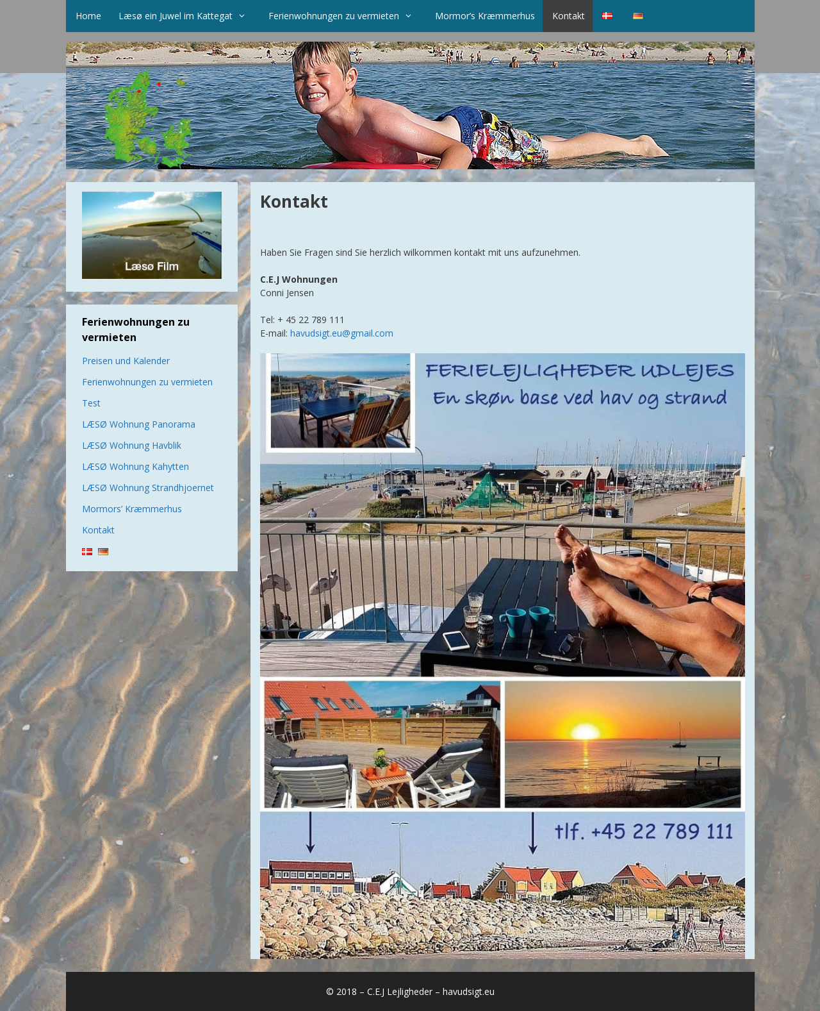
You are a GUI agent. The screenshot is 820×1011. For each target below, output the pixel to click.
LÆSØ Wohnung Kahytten (135, 466)
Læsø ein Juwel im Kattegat (189, 16)
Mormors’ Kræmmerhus (132, 509)
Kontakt (568, 16)
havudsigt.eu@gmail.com (341, 333)
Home (88, 16)
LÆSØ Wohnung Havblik (131, 445)
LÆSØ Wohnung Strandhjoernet (148, 487)
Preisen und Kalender (126, 361)
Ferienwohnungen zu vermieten (346, 16)
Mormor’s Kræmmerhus (485, 16)
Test (91, 403)
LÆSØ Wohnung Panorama (138, 424)
